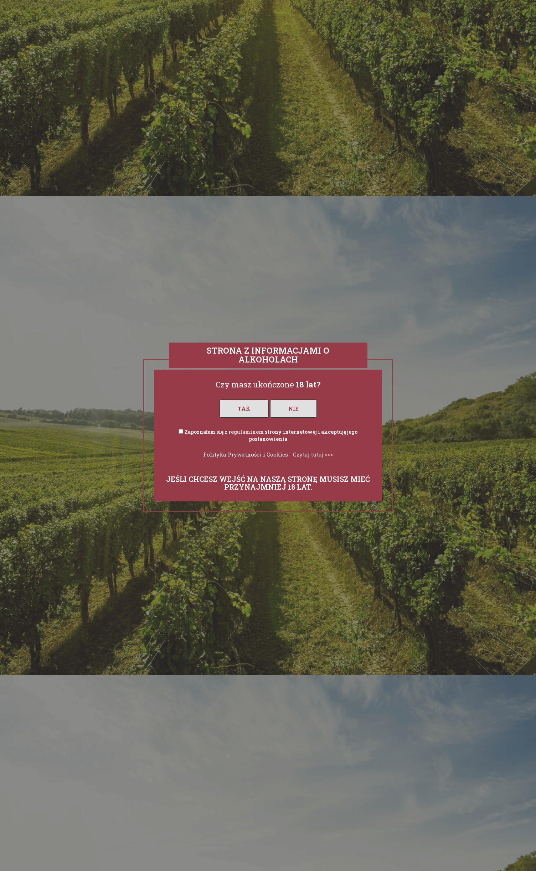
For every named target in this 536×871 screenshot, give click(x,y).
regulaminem (246, 431)
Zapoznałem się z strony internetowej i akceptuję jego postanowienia (271, 435)
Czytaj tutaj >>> (313, 454)
